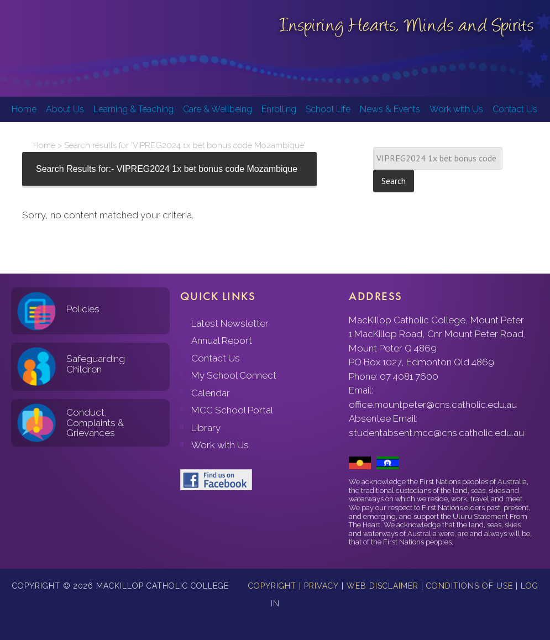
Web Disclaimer (382, 585)
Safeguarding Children (95, 364)
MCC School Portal (232, 410)
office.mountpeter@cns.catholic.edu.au (433, 404)
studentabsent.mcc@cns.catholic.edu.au (436, 432)
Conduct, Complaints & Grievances (95, 422)
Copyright (272, 585)
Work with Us (220, 444)
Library (206, 427)
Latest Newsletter (230, 323)
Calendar (210, 392)
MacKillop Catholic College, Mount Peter (45, 49)
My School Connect (233, 375)
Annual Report (221, 340)
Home (44, 145)
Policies (82, 308)
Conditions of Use (469, 585)
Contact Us (215, 358)
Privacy (321, 585)
